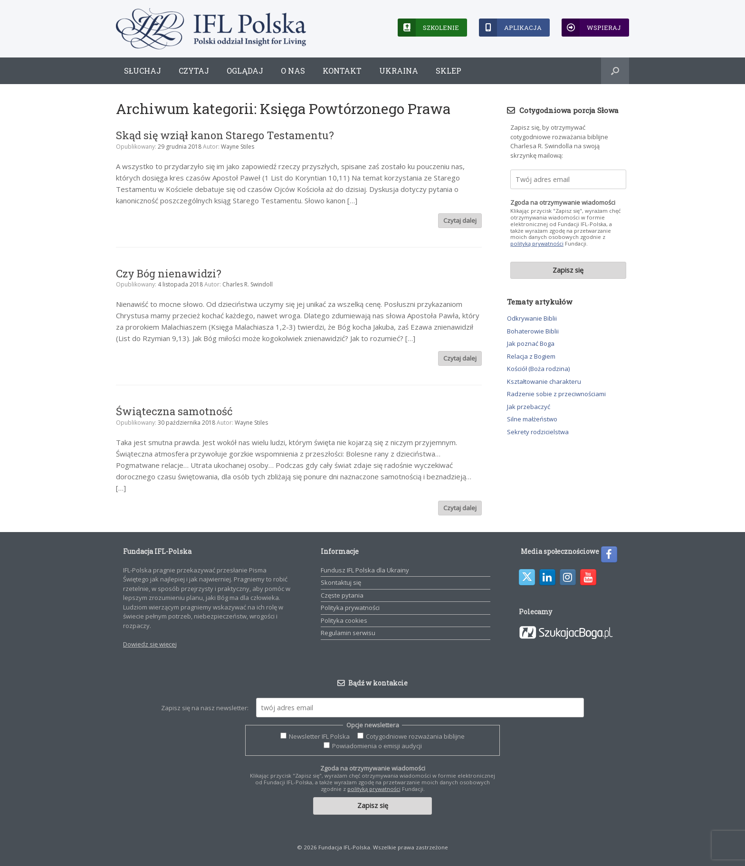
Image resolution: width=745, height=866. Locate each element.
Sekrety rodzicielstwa (538, 432)
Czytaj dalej (460, 220)
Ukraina (398, 71)
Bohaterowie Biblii (533, 331)
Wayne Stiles (237, 147)
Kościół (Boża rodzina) (538, 368)
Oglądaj (245, 71)
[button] (615, 70)
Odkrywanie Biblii (532, 318)
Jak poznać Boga (530, 343)
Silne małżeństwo (532, 419)
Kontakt (342, 71)
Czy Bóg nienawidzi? (168, 273)
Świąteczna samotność (174, 411)
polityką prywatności (537, 243)
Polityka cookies (344, 620)
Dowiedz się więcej (150, 644)
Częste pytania (342, 595)
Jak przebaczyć (528, 406)
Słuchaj (142, 71)
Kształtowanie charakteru (544, 381)
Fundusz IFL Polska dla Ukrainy (365, 570)
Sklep (448, 71)
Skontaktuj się (341, 582)
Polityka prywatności (350, 607)
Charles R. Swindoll (247, 284)
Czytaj (194, 71)
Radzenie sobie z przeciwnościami (556, 394)
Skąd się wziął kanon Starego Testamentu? (225, 135)
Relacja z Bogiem (531, 356)
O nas (293, 71)
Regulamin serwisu (348, 632)
